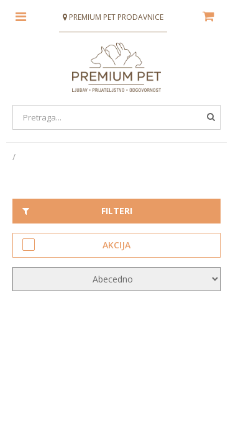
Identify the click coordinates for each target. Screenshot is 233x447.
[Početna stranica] (14, 157)
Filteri (77, 211)
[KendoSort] (116, 279)
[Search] (116, 117)
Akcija (76, 244)
